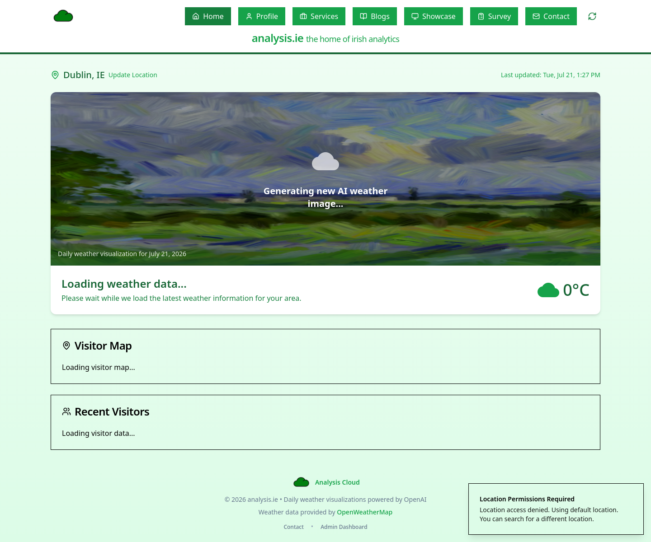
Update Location (132, 74)
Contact (293, 527)
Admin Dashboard (344, 527)
